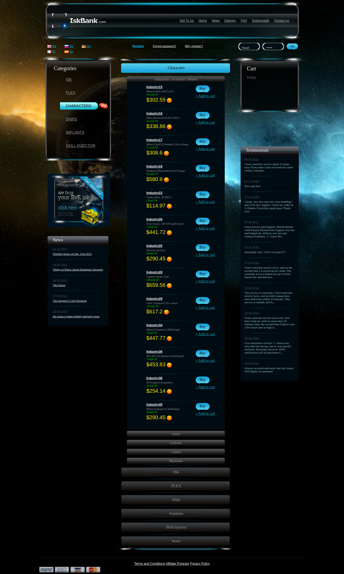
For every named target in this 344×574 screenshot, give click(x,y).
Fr (54, 51)
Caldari (176, 452)
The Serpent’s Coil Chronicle (70, 300)
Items (176, 541)
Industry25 (154, 246)
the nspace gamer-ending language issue (76, 316)
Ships (71, 119)
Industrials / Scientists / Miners (176, 79)
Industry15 (154, 87)
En (54, 46)
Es (71, 51)
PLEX (70, 93)
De (89, 46)
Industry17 (154, 140)
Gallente (176, 443)
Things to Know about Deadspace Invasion (78, 269)
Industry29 (154, 299)
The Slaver (59, 285)
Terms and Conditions (149, 564)
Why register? (194, 46)
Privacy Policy (200, 564)
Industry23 (154, 193)
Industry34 (154, 325)
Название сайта (79, 20)
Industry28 (154, 272)
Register (138, 46)
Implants (75, 132)
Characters (78, 106)
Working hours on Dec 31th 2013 (72, 253)
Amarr (176, 434)
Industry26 (154, 219)
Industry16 (154, 113)
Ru (72, 46)
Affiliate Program (177, 564)
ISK (69, 79)
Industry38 (154, 378)
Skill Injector (80, 145)
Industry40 (154, 404)
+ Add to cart (205, 96)
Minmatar (176, 461)
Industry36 (154, 352)
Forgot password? (164, 46)
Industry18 (154, 166)
